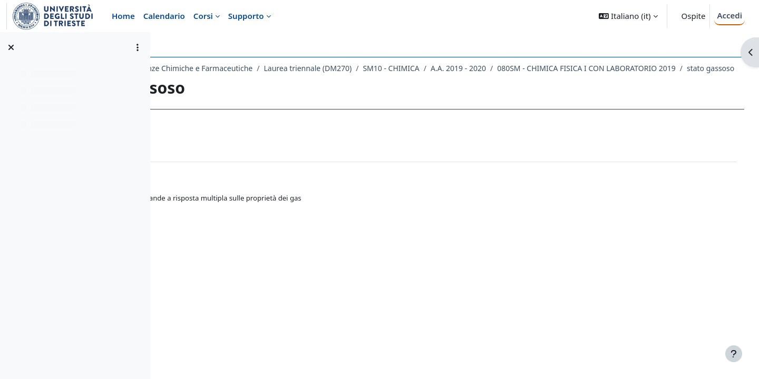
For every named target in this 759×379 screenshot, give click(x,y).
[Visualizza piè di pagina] (733, 353)
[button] (628, 16)
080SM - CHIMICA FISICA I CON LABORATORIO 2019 (271, 82)
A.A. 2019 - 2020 (552, 68)
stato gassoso (395, 82)
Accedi (729, 15)
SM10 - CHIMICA (485, 68)
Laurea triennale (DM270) (402, 68)
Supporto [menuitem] (246, 16)
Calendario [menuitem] (164, 16)
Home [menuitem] (123, 16)
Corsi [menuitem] (203, 16)
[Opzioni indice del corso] (137, 47)
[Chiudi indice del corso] (11, 47)
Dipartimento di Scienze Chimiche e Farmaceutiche (258, 68)
